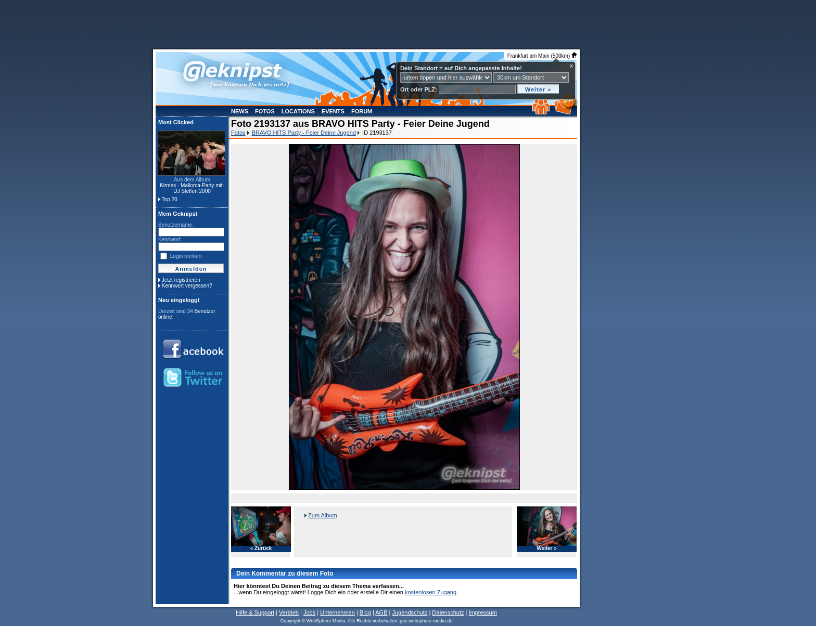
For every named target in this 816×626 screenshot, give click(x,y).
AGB (381, 612)
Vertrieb (289, 612)
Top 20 (169, 199)
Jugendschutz (409, 612)
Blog (365, 612)
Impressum (482, 612)
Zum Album (322, 515)
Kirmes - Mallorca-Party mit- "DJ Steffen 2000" (192, 188)
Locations (298, 111)
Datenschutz (448, 612)
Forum (361, 111)
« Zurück (261, 548)
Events (333, 111)
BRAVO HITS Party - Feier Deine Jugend (304, 132)
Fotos (265, 111)
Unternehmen (337, 612)
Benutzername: (176, 225)
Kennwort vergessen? (187, 286)
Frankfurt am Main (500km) (542, 56)
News (239, 111)
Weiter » (547, 548)
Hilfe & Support (255, 612)
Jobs (309, 612)
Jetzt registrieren (181, 280)
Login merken (186, 256)
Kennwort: (170, 239)
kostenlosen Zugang (430, 592)
